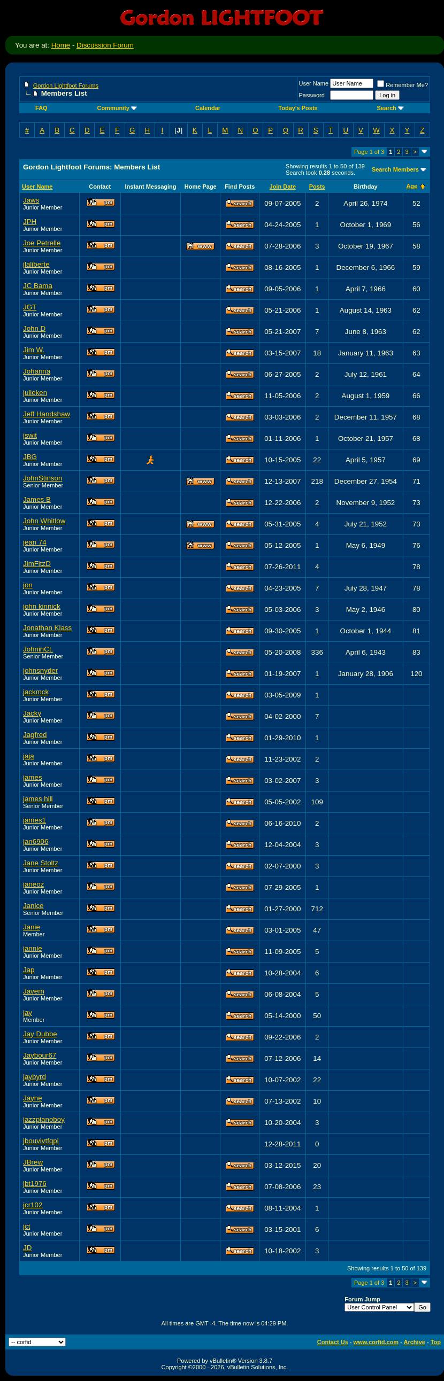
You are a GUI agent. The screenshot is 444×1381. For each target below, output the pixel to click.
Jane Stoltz (40, 863)
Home (61, 45)
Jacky (32, 713)
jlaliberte (36, 264)
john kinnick (41, 606)
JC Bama (37, 286)
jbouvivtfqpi (41, 1141)
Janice (33, 906)
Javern (33, 991)
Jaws (31, 200)
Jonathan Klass (47, 628)
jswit (30, 435)
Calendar (207, 108)
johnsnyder (40, 670)
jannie (32, 948)
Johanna (36, 371)
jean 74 (35, 542)
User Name (314, 83)
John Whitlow (44, 521)
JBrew (33, 1162)
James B (37, 499)
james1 (34, 820)
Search (390, 108)
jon (28, 585)
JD (27, 1248)
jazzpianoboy (44, 1119)
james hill (38, 799)
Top (436, 1342)
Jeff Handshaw (46, 414)
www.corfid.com (376, 1342)
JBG (30, 457)
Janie (31, 927)
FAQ (41, 108)
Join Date (283, 186)
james (32, 777)
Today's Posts (297, 108)
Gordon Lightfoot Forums (65, 85)
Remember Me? (402, 85)
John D (34, 328)
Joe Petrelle (41, 243)
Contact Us (332, 1342)
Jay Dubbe (40, 1034)
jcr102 (32, 1205)
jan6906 (35, 841)
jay (27, 1012)
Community (117, 108)
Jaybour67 (39, 1055)
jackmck (36, 692)
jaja (28, 756)
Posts (317, 186)
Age (411, 186)
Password (312, 95)
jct (26, 1226)
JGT (29, 307)
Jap (29, 970)
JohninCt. (38, 649)
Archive (414, 1342)
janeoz (33, 884)
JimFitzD (37, 564)
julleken (35, 393)
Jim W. (33, 350)
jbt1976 (35, 1184)
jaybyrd (34, 1077)
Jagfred (35, 735)
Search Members (395, 169)
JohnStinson (42, 478)
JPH (29, 222)
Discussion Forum (105, 45)
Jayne (32, 1098)
